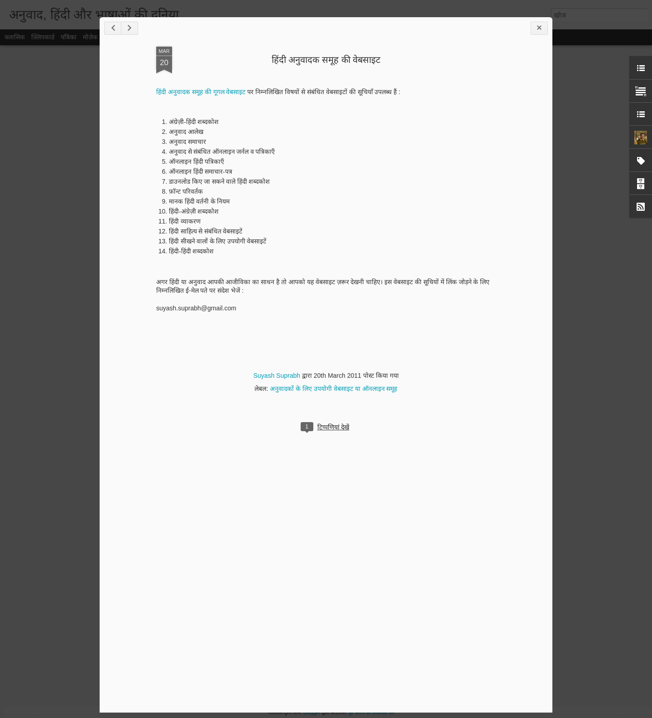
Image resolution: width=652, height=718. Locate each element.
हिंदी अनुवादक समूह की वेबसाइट (326, 60)
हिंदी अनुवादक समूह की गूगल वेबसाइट (200, 91)
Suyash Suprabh (276, 375)
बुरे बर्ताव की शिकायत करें (371, 712)
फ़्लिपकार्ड (42, 37)
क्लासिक (15, 37)
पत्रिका (69, 37)
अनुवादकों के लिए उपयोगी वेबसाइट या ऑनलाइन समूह (333, 388)
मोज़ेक (90, 37)
